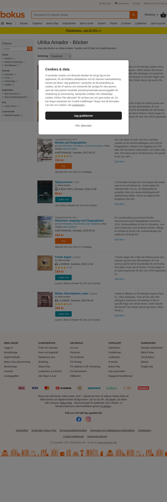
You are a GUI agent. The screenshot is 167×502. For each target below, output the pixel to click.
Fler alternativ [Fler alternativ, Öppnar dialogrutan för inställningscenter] (83, 125)
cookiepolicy (78, 105)
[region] (84, 97)
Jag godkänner (83, 115)
